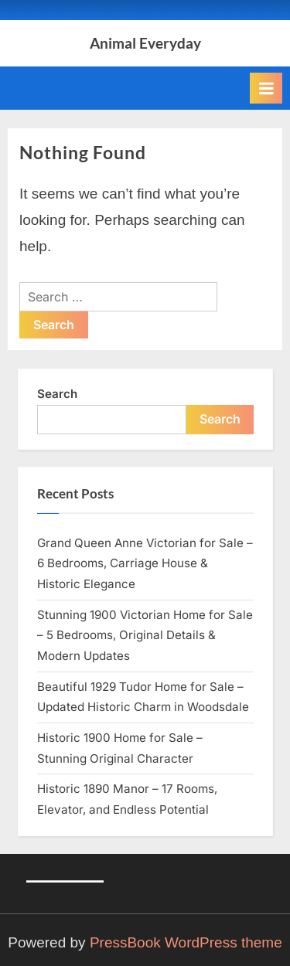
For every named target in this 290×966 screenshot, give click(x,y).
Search (57, 393)
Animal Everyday (145, 43)
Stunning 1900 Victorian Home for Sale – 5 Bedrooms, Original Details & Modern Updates (145, 635)
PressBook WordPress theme (186, 942)
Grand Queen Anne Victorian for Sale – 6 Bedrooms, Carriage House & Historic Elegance (145, 563)
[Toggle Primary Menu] (266, 88)
